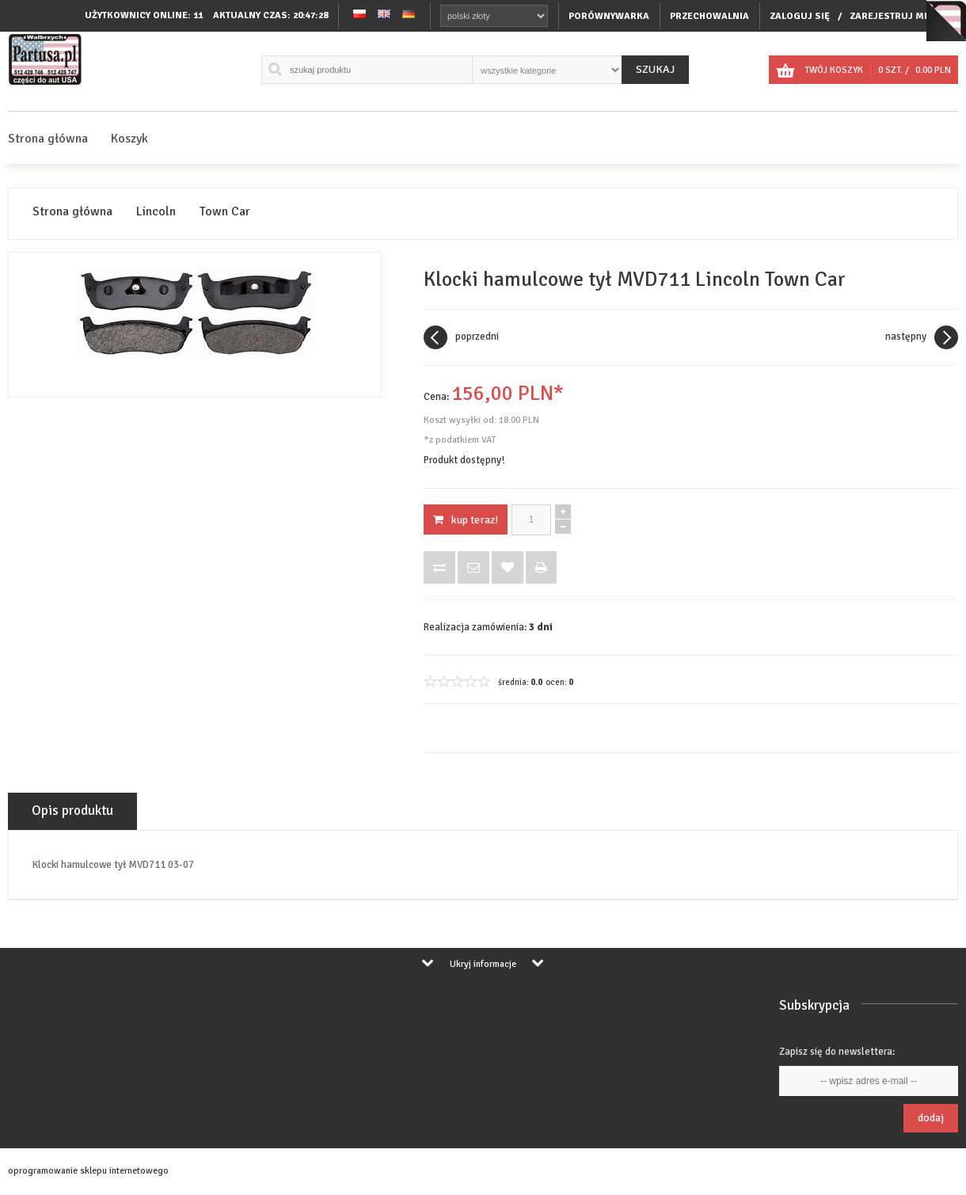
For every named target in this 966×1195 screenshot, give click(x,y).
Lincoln (156, 211)
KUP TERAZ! (465, 520)
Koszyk (129, 139)
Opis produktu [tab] (72, 810)
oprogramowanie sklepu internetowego (88, 1171)
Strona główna (48, 139)
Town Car (225, 211)
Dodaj (931, 1118)
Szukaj (655, 69)
